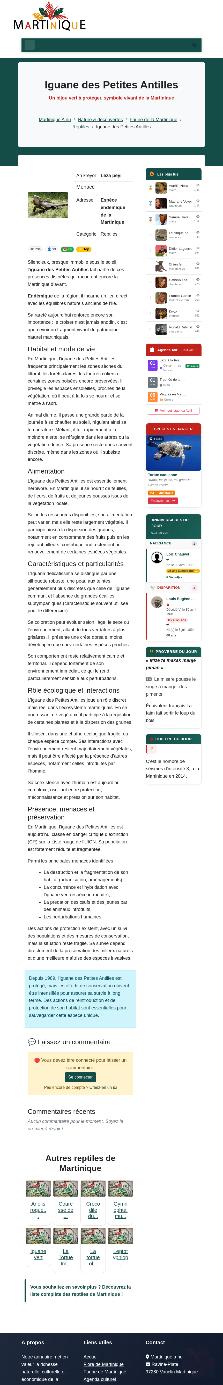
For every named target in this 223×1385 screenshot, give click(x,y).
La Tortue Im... (65, 1257)
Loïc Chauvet (177, 554)
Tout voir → (189, 349)
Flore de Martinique (104, 1364)
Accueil (91, 1356)
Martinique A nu (55, 119)
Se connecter (80, 1077)
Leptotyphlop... (120, 1257)
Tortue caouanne (162, 475)
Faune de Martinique (105, 1371)
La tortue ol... (93, 1257)
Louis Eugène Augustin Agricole (194, 599)
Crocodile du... (93, 1210)
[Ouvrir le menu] (30, 45)
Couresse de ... (65, 1210)
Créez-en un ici (103, 1087)
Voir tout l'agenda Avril (173, 410)
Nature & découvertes (100, 119)
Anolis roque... (38, 1210)
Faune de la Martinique (153, 119)
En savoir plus (163, 501)
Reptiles (80, 126)
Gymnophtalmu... (121, 1210)
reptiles (80, 1294)
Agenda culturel (100, 1379)
